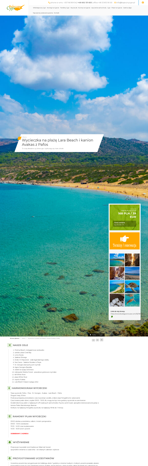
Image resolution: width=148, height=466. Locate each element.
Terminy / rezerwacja (124, 240)
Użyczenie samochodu (98, 8)
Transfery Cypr (64, 8)
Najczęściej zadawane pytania (43, 13)
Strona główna (14, 338)
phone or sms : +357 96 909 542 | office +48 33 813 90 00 (81, 3)
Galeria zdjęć (127, 8)
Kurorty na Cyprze (84, 8)
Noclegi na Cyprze (53, 8)
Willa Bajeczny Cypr (39, 8)
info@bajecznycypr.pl (125, 3)
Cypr (108, 8)
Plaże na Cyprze (117, 8)
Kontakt (56, 13)
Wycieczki (74, 8)
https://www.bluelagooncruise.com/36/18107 (127, 314)
